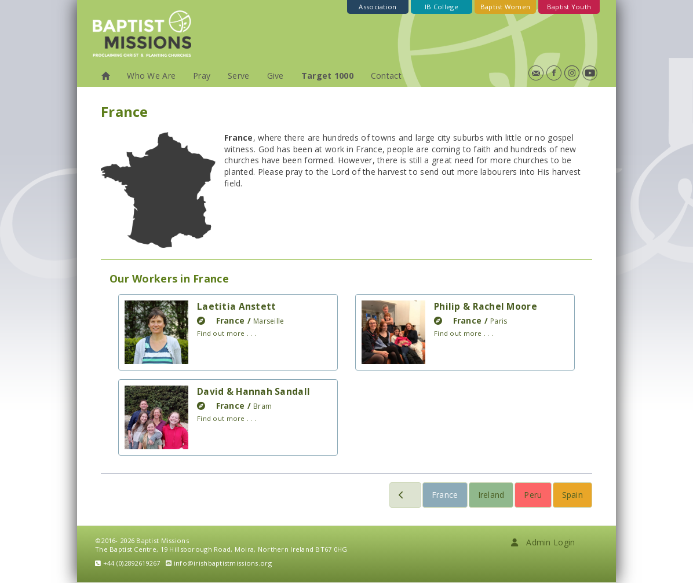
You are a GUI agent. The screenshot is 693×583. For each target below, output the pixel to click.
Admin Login (543, 542)
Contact (386, 75)
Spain (572, 494)
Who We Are (151, 75)
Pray (201, 75)
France (445, 494)
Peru (533, 494)
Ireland (491, 494)
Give (275, 75)
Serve (238, 75)
